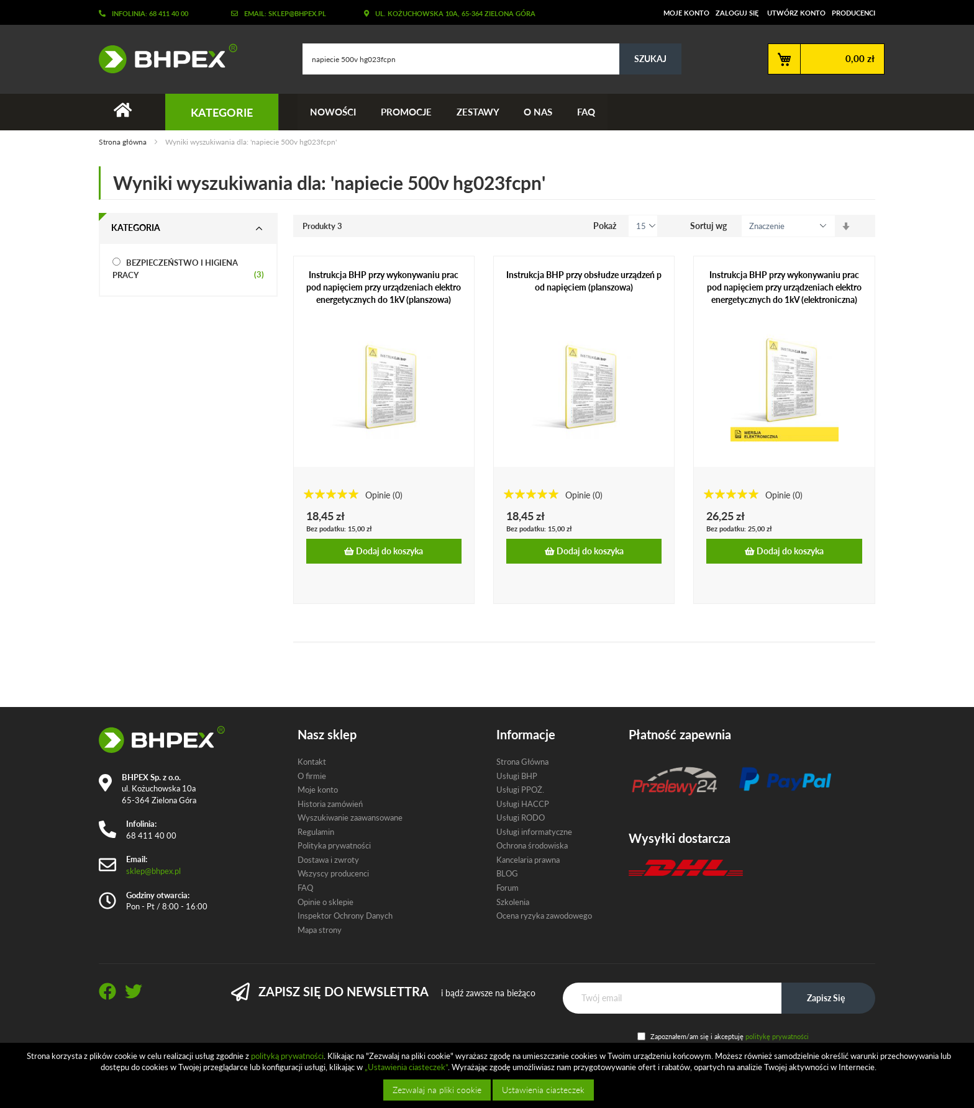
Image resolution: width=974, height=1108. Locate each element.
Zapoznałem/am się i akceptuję (729, 1036)
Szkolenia (512, 902)
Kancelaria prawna (528, 860)
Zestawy (478, 111)
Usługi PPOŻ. (520, 790)
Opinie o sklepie (325, 902)
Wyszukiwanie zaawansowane (350, 817)
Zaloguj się (737, 13)
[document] (489, 1075)
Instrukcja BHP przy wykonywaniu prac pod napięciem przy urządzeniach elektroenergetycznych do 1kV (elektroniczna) (784, 287)
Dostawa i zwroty (328, 860)
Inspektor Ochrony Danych (345, 916)
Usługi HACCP (522, 804)
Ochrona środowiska (532, 845)
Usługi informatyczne (534, 832)
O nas (538, 111)
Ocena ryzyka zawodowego (544, 916)
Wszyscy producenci (333, 874)
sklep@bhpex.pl (153, 871)
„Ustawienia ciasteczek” (406, 1067)
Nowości (333, 111)
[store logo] (163, 58)
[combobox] (492, 58)
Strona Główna (522, 762)
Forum (507, 888)
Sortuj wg (708, 225)
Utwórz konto (796, 13)
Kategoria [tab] (135, 227)
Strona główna (123, 142)
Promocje (406, 111)
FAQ (587, 111)
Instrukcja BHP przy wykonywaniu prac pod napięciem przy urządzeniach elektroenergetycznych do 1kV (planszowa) (383, 287)
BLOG (507, 874)
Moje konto (686, 13)
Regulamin (316, 832)
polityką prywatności (287, 1056)
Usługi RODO (520, 817)
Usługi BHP (516, 776)
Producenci (853, 13)
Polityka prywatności (334, 845)
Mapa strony (320, 930)
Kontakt (312, 762)
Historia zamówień (330, 804)
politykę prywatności (777, 1036)
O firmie (312, 776)
